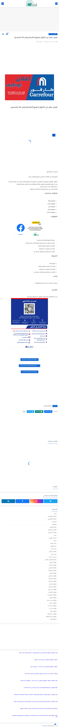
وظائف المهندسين (51, 594)
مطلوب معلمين (52, 551)
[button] (48, 411)
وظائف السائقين (52, 575)
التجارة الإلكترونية (52, 519)
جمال (55, 540)
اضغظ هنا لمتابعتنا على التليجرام (29, 359)
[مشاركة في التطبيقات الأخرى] (24, 411)
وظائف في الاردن (53, 34)
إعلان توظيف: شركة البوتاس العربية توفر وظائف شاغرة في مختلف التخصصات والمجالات (35, 694)
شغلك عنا (44, 725)
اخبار (55, 513)
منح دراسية (53, 554)
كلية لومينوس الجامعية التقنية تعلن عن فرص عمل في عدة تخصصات (40, 687)
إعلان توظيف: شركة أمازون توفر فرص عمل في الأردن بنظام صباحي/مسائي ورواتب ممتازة (35, 701)
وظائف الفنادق (52, 584)
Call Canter (53, 619)
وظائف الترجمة (52, 565)
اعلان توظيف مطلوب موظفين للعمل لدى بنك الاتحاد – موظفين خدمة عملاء (38, 680)
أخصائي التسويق (52, 516)
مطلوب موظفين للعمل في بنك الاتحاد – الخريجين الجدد (43, 666)
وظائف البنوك (53, 562)
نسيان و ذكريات (52, 556)
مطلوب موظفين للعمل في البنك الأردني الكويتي (45, 659)
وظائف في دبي (52, 608)
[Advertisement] (29, 19)
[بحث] (2, 3)
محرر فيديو (53, 548)
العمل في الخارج (52, 529)
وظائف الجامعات (52, 570)
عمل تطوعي (53, 546)
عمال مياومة (53, 543)
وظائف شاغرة (52, 603)
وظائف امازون (52, 597)
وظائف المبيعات (52, 586)
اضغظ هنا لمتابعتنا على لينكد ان (29, 371)
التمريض (54, 521)
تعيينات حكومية (52, 538)
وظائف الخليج (53, 573)
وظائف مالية (53, 611)
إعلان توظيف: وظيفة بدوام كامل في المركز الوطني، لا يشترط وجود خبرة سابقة (38, 652)
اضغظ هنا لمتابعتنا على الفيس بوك (29, 365)
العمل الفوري (53, 527)
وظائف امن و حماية (51, 600)
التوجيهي (54, 524)
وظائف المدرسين (52, 589)
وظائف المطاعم (52, 592)
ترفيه (55, 535)
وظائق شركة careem (51, 616)
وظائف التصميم (52, 567)
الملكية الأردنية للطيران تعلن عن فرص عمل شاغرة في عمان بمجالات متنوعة (38, 708)
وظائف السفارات (52, 578)
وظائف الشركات (52, 581)
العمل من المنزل (52, 532)
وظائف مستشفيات (51, 613)
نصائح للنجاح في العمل (50, 559)
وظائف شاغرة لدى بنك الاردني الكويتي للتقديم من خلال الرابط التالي (41, 673)
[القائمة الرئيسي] (56, 3)
